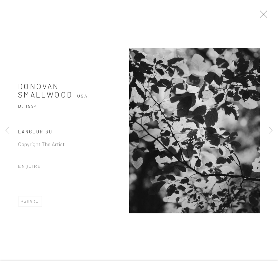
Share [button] (31, 203)
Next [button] (271, 130)
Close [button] (263, 16)
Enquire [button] (29, 168)
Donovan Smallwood (45, 92)
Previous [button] (7, 130)
